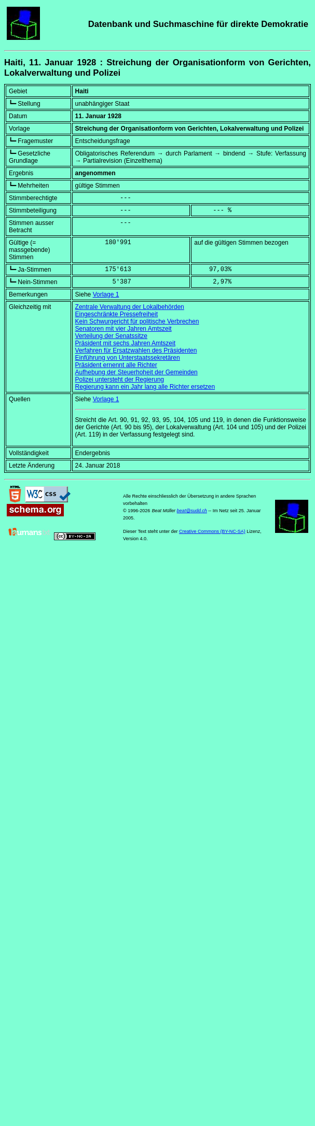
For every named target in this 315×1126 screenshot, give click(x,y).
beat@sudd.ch (192, 510)
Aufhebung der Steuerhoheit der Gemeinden (136, 372)
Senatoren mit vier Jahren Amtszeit (123, 328)
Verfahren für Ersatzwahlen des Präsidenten (136, 350)
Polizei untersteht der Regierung (119, 379)
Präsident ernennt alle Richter (116, 365)
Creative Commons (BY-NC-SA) (212, 531)
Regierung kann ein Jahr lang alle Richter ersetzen (145, 386)
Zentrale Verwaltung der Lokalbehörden (129, 307)
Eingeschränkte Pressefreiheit (116, 314)
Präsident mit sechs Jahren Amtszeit (125, 343)
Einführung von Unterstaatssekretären (127, 357)
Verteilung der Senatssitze (111, 336)
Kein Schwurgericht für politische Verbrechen (137, 321)
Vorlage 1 (106, 294)
